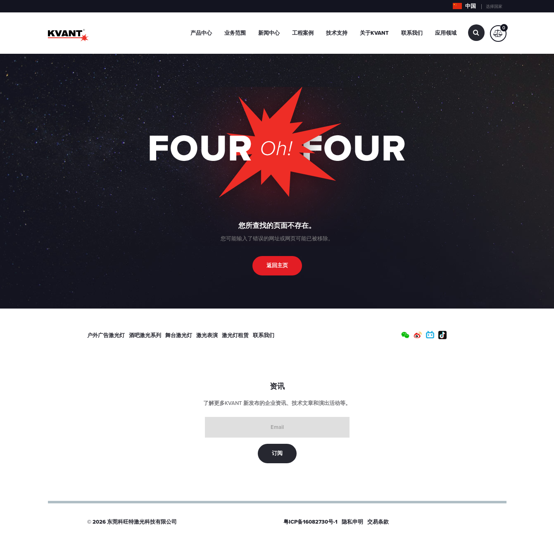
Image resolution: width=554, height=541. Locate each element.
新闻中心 (269, 33)
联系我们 (412, 33)
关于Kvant (374, 33)
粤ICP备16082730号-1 (310, 522)
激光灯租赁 (235, 335)
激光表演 (207, 335)
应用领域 (446, 33)
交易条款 (378, 522)
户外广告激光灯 (106, 335)
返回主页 (277, 265)
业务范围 (235, 33)
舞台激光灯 (178, 335)
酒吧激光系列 (145, 335)
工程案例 (303, 33)
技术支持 (336, 33)
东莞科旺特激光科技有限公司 (142, 522)
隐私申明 (352, 522)
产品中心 (201, 33)
